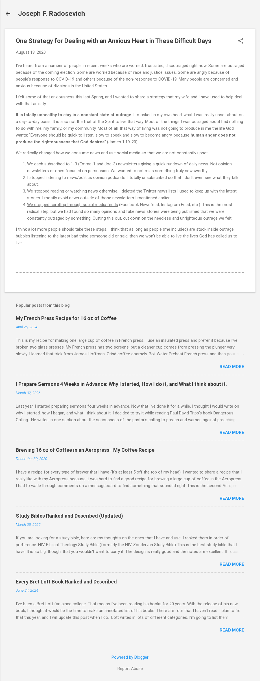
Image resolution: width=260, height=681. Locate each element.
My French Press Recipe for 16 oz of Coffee (66, 318)
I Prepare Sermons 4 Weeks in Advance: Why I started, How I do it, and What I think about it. (121, 384)
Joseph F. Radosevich (51, 14)
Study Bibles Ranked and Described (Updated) (69, 516)
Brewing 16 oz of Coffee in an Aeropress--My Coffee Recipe (85, 450)
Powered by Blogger (130, 657)
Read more (232, 366)
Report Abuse (130, 668)
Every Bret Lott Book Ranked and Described (66, 582)
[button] (240, 41)
